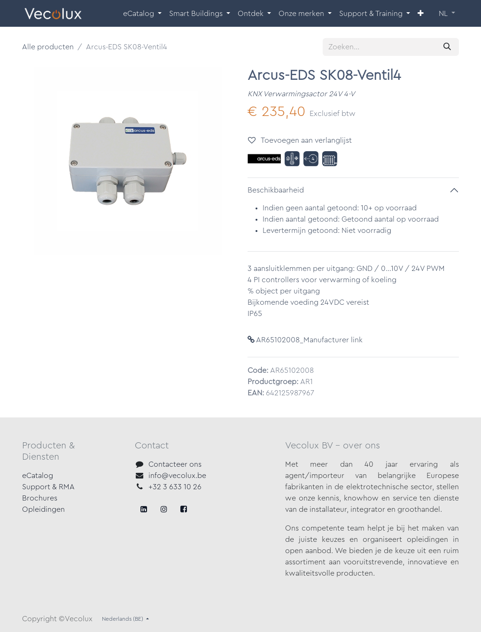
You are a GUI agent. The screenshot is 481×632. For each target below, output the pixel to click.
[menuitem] (142, 13)
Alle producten (48, 47)
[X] (163, 508)
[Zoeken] (447, 47)
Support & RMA (48, 487)
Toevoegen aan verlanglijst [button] (300, 140)
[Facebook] (143, 508)
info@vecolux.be (177, 475)
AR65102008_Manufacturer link (305, 340)
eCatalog (37, 475)
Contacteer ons (175, 464)
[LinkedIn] (183, 508)
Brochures (39, 498)
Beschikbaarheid (276, 190)
